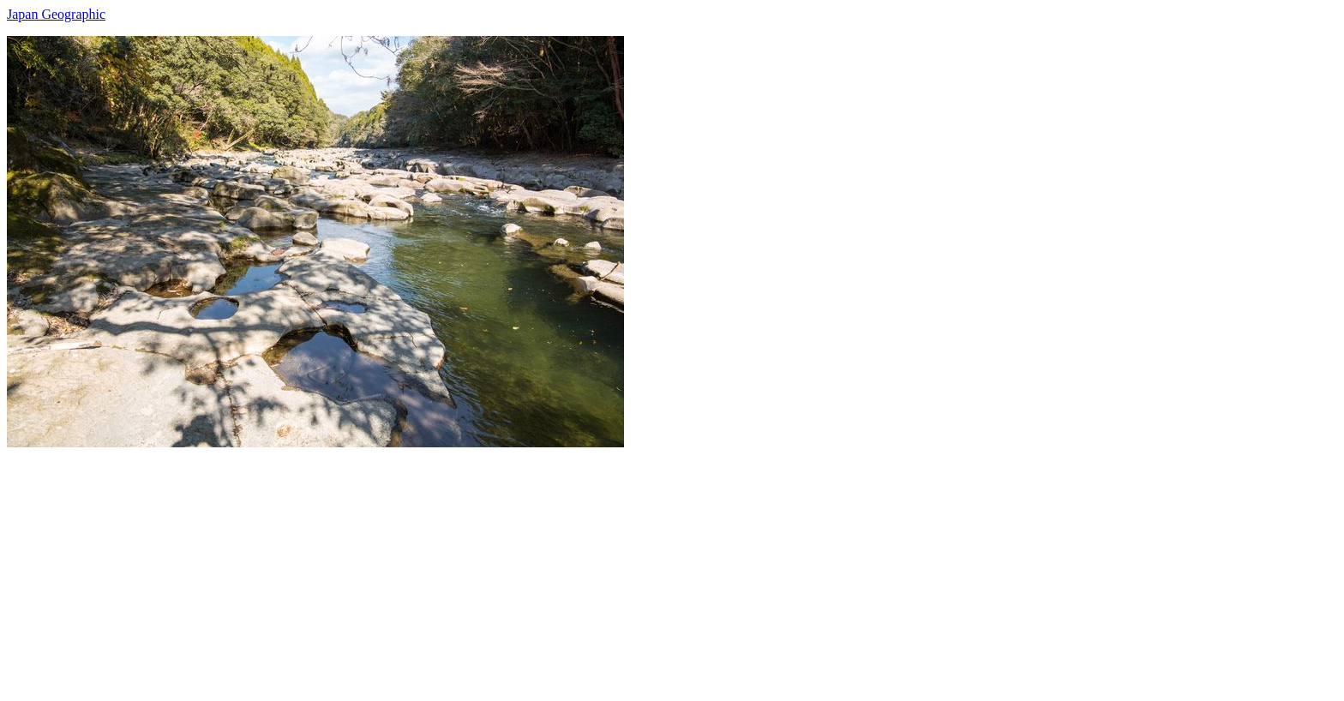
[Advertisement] (521, 567)
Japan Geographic (56, 14)
